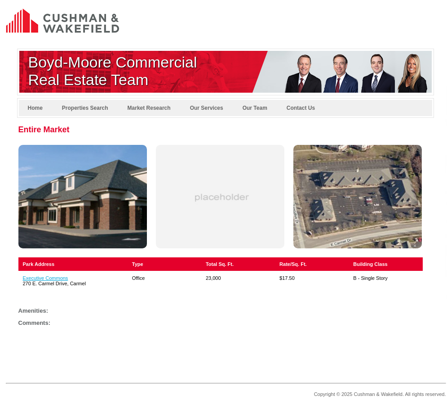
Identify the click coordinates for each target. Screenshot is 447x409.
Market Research (149, 108)
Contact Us (301, 108)
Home (35, 108)
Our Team (255, 108)
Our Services (206, 108)
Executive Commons (45, 278)
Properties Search (85, 108)
